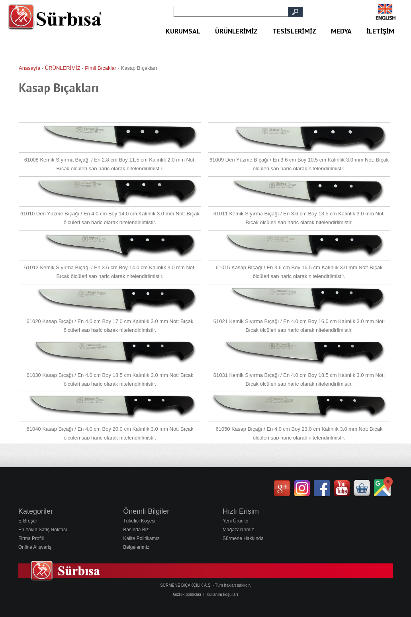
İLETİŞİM (380, 31)
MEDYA (341, 31)
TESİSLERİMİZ (294, 31)
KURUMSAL (183, 31)
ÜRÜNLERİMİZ (236, 31)
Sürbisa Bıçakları (58, 37)
